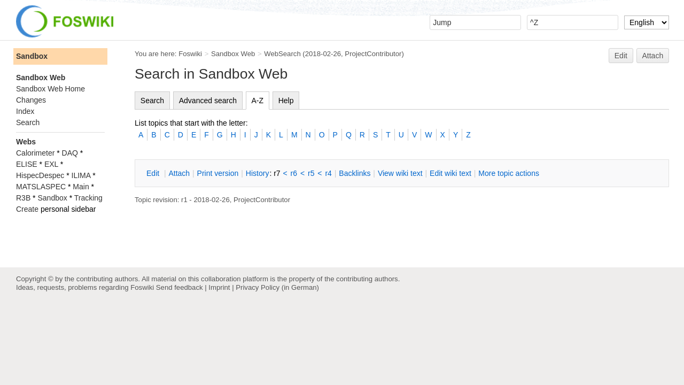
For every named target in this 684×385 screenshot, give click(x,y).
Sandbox (32, 56)
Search (152, 100)
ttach (179, 173)
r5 (311, 173)
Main (81, 186)
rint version (218, 173)
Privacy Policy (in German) (277, 287)
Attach (653, 55)
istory (257, 173)
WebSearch (282, 54)
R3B (23, 198)
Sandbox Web (233, 54)
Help (286, 100)
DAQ (70, 153)
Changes (31, 100)
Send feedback (179, 287)
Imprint (219, 287)
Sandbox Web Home (50, 88)
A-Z (258, 100)
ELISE (26, 164)
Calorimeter (35, 153)
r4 (328, 173)
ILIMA (81, 175)
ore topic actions (508, 173)
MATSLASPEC (41, 186)
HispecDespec (40, 175)
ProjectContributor (373, 54)
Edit (621, 55)
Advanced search (208, 100)
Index (25, 111)
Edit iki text (450, 173)
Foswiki (190, 54)
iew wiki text (400, 173)
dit (153, 173)
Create (27, 209)
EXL (51, 164)
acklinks (354, 173)
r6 (294, 173)
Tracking (88, 198)
